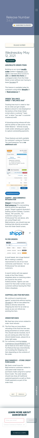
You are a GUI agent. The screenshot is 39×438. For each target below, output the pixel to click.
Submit (31, 420)
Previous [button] (21, 394)
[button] (22, 25)
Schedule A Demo (19, 433)
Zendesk (13, 82)
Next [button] (13, 394)
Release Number (19, 45)
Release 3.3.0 (22, 71)
